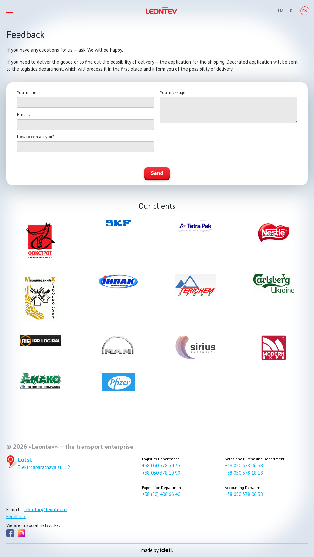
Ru (293, 11)
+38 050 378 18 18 (244, 473)
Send (157, 173)
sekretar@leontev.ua (45, 509)
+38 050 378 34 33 (161, 465)
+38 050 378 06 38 (244, 465)
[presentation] (208, 142)
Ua (280, 11)
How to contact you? (35, 136)
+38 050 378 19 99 (161, 473)
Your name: (27, 92)
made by (157, 550)
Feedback (16, 516)
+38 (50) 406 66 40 (161, 494)
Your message (172, 92)
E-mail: (23, 114)
